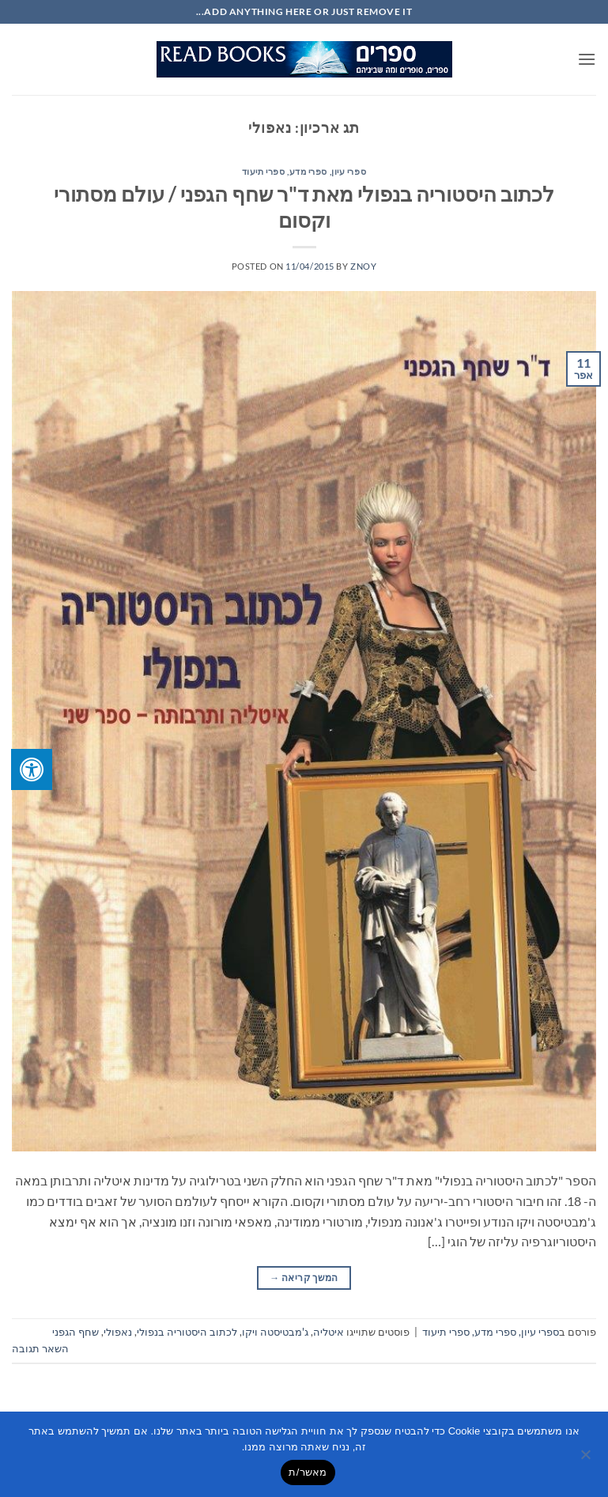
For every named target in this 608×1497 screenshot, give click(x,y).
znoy (363, 266)
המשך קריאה (304, 1277)
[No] (586, 1459)
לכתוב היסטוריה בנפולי (187, 1331)
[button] (586, 59)
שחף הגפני (75, 1331)
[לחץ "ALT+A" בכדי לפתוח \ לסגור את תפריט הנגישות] (31, 769)
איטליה (328, 1331)
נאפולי (118, 1331)
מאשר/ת (308, 1472)
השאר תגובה (40, 1348)
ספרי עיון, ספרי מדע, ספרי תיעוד (304, 171)
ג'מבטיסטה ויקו (275, 1331)
